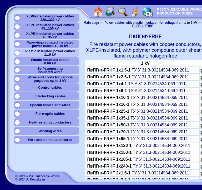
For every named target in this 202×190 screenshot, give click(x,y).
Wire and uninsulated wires (50, 140)
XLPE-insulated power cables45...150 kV (50, 26)
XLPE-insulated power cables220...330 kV (50, 18)
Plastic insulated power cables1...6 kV (50, 52)
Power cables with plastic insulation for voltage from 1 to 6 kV (150, 23)
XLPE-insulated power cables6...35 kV (50, 35)
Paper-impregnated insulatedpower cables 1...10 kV (50, 44)
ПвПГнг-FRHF (142, 26)
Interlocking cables (50, 96)
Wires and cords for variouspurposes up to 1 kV (50, 79)
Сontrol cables (50, 87)
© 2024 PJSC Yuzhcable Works (37, 176)
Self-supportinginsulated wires (50, 70)
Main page (91, 23)
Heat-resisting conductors (50, 122)
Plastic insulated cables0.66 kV (50, 61)
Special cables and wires (50, 105)
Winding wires (50, 131)
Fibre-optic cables (50, 114)
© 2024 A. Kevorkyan (30, 179)
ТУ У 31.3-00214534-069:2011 (138, 70)
